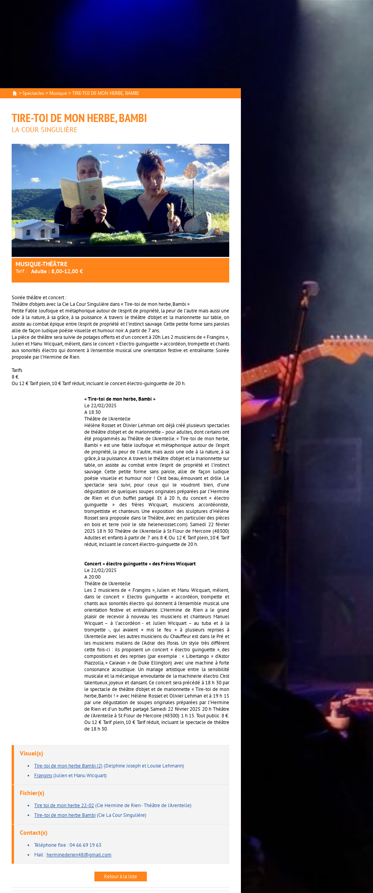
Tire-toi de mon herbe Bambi (65, 815)
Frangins (43, 775)
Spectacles (33, 93)
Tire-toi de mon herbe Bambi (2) (68, 765)
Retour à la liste (120, 876)
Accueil (15, 94)
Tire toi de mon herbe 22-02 (64, 805)
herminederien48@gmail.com (79, 854)
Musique (58, 93)
